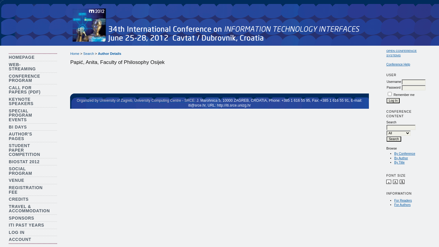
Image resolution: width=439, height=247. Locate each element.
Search (88, 53)
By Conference (404, 153)
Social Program (20, 171)
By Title (399, 162)
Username (394, 81)
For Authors (402, 204)
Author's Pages (20, 136)
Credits (19, 199)
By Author (401, 158)
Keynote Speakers (21, 101)
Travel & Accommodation (29, 208)
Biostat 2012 (24, 162)
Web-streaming (22, 67)
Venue (16, 180)
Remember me (404, 95)
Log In (17, 232)
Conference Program (24, 78)
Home (74, 53)
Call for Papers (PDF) (25, 90)
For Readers (403, 200)
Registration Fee (26, 190)
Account (20, 239)
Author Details (109, 53)
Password (394, 87)
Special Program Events (20, 115)
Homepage (22, 57)
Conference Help (398, 64)
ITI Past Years (26, 225)
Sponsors (21, 218)
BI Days (18, 127)
